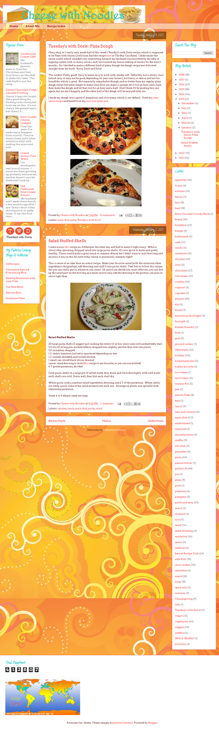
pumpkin (180, 496)
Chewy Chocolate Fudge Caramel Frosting (21, 91)
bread (178, 219)
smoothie (181, 570)
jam (177, 389)
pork (178, 485)
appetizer (181, 179)
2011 (181, 157)
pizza (73, 220)
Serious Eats (13, 292)
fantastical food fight (188, 315)
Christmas (181, 276)
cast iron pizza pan (97, 101)
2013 (182, 99)
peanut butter (183, 463)
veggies (179, 627)
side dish (180, 559)
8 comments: (108, 215)
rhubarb (180, 513)
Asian (178, 185)
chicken (62, 408)
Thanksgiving (183, 598)
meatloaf (180, 428)
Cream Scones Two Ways (28, 156)
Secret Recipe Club (187, 553)
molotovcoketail (123, 722)
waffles (179, 632)
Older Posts (155, 421)
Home (13, 26)
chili (178, 264)
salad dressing (184, 530)
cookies (179, 281)
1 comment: (107, 403)
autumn (180, 191)
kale (177, 400)
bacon (179, 196)
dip (177, 304)
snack (178, 576)
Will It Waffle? (184, 638)
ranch (178, 508)
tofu (177, 604)
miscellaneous (184, 434)
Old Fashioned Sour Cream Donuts (28, 190)
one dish (180, 445)
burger (179, 230)
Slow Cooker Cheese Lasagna (28, 119)
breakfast (181, 225)
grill (177, 338)
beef (177, 208)
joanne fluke (182, 394)
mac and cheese (185, 411)
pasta (91, 408)
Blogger (152, 722)
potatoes (180, 491)
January (187, 127)
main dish (63, 220)
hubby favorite (184, 366)
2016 (182, 84)
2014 (182, 94)
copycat (180, 287)
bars (177, 202)
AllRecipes (12, 263)
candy (179, 247)
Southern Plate (15, 298)
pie (177, 474)
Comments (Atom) (114, 430)
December (188, 103)
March (186, 122)
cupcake (180, 293)
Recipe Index (56, 26)
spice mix (181, 587)
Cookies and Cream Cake (28, 55)
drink (178, 310)
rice (177, 519)
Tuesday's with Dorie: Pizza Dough (80, 46)
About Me (33, 26)
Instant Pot (182, 383)
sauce (178, 542)
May (185, 112)
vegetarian (182, 621)
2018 (182, 74)
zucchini (180, 644)
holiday (180, 355)
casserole (181, 253)
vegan (178, 615)
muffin (179, 440)
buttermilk (182, 236)
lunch (71, 408)
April (185, 117)
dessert (179, 298)
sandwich (181, 536)
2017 (182, 79)
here (108, 55)
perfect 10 (181, 468)
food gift (180, 321)
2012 (182, 153)
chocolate (181, 270)
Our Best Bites (14, 286)
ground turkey (184, 344)
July (184, 108)
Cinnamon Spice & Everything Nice (17, 271)
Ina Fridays (182, 378)
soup (178, 581)
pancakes (181, 451)
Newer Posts (56, 421)
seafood (180, 547)
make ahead (182, 423)
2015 (182, 89)
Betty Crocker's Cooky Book (192, 213)
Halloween (182, 349)
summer (180, 593)
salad (99, 408)
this (67, 247)
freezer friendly (185, 327)
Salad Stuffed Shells (67, 240)
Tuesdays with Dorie (89, 220)
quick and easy (184, 502)
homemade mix (185, 360)
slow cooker (182, 564)
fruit (178, 332)
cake (178, 242)
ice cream (181, 372)
